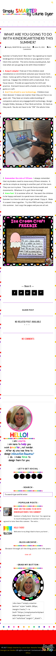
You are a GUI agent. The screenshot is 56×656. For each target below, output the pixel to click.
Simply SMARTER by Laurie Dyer (19, 47)
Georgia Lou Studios (8, 650)
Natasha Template (38, 647)
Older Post (28, 310)
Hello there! (19, 527)
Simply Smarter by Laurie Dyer (18, 647)
